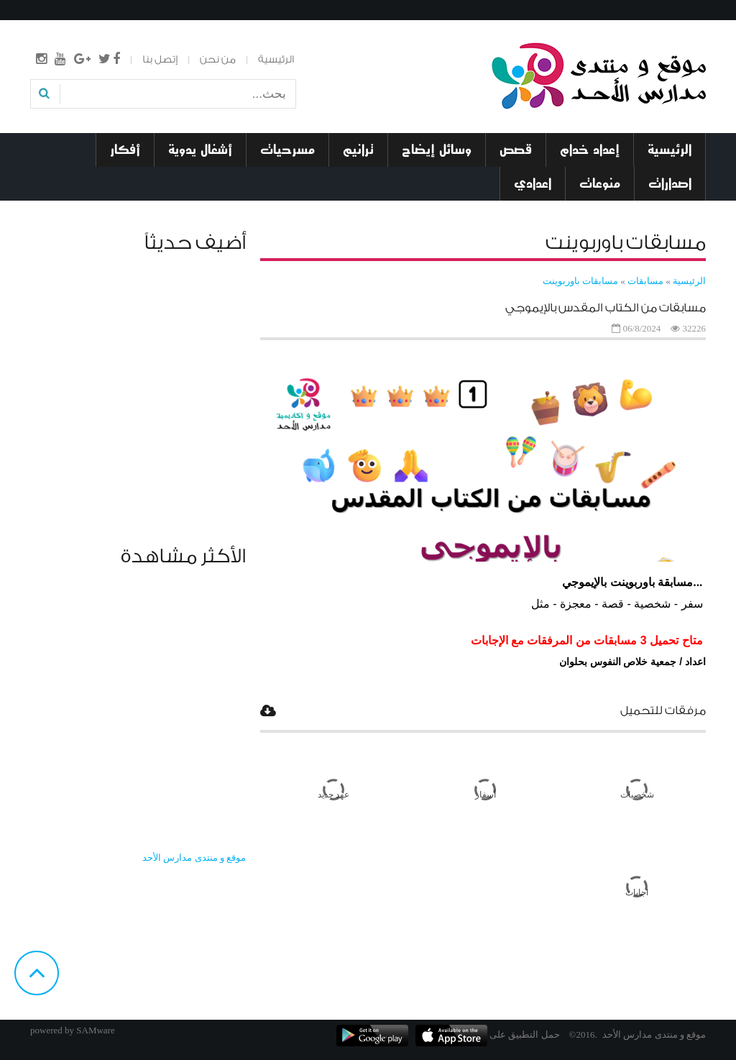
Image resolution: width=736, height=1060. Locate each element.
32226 (695, 328)
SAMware (95, 1030)
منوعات (599, 183)
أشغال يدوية (200, 149)
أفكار (125, 149)
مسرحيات (287, 149)
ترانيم (358, 149)
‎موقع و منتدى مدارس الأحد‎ (194, 857)
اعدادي (532, 183)
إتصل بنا (160, 59)
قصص (516, 149)
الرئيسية (276, 59)
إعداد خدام (590, 149)
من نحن (218, 59)
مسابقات (644, 280)
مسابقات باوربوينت (580, 280)
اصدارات (669, 183)
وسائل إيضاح (437, 149)
